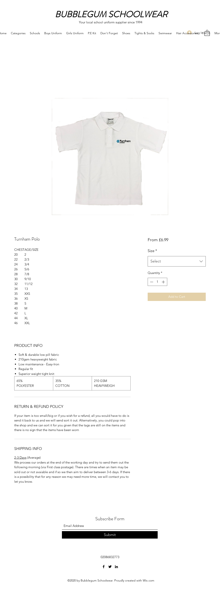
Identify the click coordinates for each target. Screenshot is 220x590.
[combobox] (177, 261)
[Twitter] (110, 566)
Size (152, 250)
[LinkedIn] (116, 566)
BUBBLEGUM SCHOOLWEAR (111, 14)
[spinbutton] (157, 282)
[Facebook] (103, 566)
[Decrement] (151, 282)
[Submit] (110, 535)
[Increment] (164, 282)
